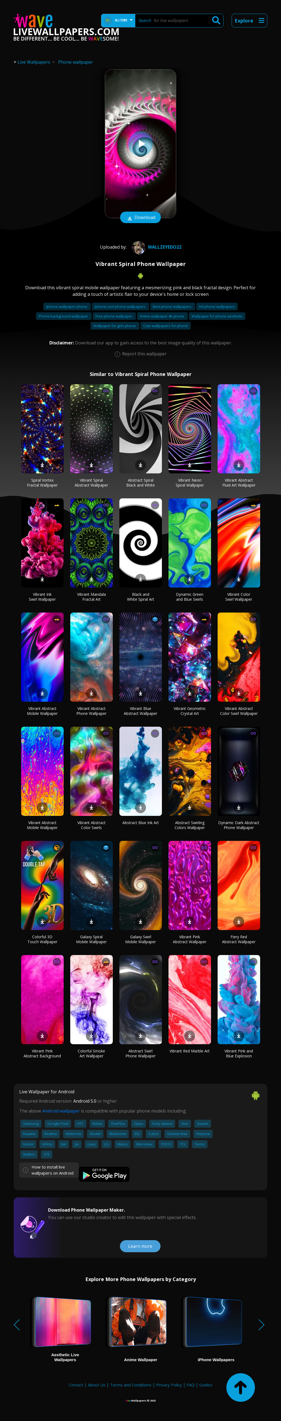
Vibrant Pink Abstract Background (42, 1053)
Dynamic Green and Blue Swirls (189, 597)
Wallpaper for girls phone (115, 325)
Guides (205, 1385)
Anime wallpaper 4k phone (162, 316)
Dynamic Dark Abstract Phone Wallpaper (238, 825)
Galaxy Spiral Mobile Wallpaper (91, 939)
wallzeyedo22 (155, 247)
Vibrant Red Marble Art (190, 1051)
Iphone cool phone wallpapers (120, 306)
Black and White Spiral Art (140, 597)
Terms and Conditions (130, 1385)
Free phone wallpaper (114, 316)
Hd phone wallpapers (217, 306)
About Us (96, 1385)
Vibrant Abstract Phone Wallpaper (91, 711)
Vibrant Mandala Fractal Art (91, 597)
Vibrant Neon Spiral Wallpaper (190, 483)
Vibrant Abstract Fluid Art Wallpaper (238, 483)
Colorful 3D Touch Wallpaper (42, 939)
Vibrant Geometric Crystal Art (190, 711)
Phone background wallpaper (64, 316)
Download (140, 217)
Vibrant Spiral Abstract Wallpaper (91, 483)
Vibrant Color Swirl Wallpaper (238, 597)
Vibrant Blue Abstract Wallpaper (140, 711)
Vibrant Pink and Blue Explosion (238, 1053)
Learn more (140, 1246)
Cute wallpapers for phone (165, 325)
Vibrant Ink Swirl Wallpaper (42, 597)
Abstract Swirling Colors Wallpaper (190, 825)
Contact (76, 1385)
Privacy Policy (169, 1385)
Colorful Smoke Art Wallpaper (91, 1053)
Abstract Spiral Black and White (140, 483)
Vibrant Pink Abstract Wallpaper (189, 939)
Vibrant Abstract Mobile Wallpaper (42, 711)
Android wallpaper (61, 1111)
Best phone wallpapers (172, 306)
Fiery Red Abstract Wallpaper (238, 939)
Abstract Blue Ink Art (140, 822)
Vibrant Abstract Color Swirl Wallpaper (239, 711)
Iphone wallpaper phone (67, 306)
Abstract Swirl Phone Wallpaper (140, 1053)
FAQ (191, 1385)
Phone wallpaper (75, 62)
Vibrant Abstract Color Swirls (91, 825)
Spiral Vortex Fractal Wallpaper (42, 483)
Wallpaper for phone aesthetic (217, 316)
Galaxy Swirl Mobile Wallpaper (140, 939)
